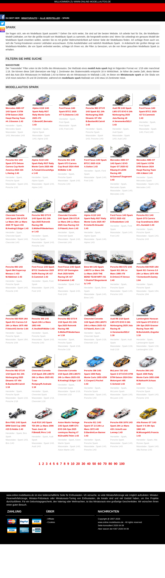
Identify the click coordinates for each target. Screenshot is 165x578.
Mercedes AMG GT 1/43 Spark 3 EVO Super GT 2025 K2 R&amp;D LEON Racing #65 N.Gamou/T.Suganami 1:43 (121, 170)
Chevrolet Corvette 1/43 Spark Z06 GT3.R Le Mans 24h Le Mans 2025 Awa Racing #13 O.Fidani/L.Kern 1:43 (69, 222)
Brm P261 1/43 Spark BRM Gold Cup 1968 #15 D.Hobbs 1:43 (16, 425)
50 (94, 463)
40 (89, 463)
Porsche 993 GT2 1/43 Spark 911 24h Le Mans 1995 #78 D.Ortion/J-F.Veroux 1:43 (121, 273)
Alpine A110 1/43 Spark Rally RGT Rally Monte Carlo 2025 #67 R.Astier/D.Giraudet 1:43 (95, 222)
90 (115, 463)
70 (105, 463)
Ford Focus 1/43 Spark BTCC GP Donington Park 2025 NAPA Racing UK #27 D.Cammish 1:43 (69, 273)
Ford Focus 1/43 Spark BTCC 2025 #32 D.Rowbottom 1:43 (121, 218)
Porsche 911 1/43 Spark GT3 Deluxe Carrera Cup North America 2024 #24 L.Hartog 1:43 (15, 166)
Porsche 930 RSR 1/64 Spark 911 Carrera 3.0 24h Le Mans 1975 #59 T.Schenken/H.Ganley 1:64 (147, 273)
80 (110, 463)
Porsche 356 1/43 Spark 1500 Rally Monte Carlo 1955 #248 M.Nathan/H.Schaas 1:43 (147, 377)
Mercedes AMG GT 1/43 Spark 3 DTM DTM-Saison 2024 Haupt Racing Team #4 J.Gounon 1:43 (15, 115)
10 (72, 463)
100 (122, 463)
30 (83, 463)
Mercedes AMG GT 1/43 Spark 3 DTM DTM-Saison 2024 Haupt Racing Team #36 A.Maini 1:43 (146, 166)
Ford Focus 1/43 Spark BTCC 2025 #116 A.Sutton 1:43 (95, 163)
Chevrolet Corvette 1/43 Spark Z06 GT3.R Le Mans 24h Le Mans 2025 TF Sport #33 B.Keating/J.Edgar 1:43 (17, 222)
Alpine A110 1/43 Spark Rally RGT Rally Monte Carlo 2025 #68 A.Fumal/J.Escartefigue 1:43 (43, 166)
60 (99, 463)
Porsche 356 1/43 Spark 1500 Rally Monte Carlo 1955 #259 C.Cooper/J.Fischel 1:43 (95, 377)
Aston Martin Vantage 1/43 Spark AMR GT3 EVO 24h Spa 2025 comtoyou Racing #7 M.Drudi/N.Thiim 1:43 (68, 429)
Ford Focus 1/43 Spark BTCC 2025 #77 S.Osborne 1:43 (68, 111)
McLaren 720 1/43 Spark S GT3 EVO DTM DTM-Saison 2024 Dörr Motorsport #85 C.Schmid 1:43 (121, 377)
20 (78, 463)
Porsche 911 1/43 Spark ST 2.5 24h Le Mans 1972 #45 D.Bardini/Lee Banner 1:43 (94, 429)
